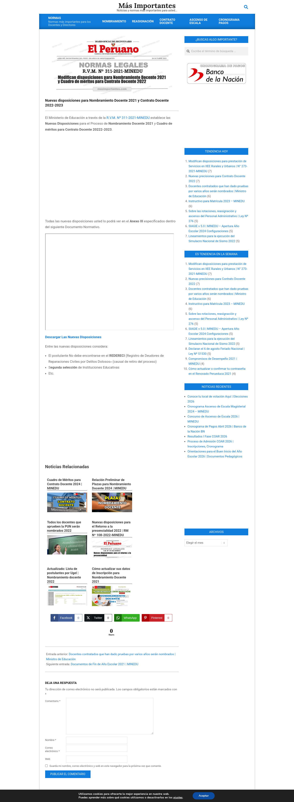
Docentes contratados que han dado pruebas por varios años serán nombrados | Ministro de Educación (218, 191)
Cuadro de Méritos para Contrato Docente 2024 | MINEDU (64, 484)
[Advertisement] (112, 176)
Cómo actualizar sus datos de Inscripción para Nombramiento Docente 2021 (111, 575)
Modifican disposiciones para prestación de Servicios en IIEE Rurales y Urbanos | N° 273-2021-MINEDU (217, 166)
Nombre (50, 739)
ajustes (177, 797)
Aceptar (204, 796)
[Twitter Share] (98, 618)
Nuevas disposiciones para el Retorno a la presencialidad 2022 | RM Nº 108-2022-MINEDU (111, 528)
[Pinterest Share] (157, 618)
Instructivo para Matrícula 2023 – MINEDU (216, 201)
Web (47, 758)
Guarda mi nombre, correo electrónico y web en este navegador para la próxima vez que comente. (105, 765)
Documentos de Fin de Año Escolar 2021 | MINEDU (104, 664)
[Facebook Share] (66, 618)
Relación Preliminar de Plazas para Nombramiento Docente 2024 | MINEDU (111, 484)
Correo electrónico (52, 749)
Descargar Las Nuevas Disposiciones (73, 337)
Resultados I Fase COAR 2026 (207, 436)
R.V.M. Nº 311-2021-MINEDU (128, 118)
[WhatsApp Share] (127, 618)
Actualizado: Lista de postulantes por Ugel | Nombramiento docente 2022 (64, 575)
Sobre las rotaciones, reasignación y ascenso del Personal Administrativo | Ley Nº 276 (218, 216)
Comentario (53, 701)
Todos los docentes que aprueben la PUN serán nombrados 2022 (64, 526)
